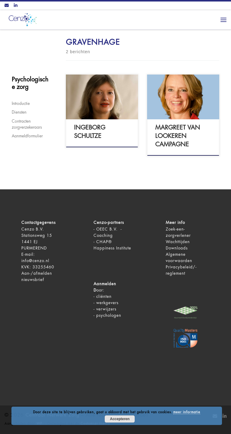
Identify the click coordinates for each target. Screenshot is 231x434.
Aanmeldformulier (27, 136)
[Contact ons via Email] (7, 5)
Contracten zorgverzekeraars (27, 124)
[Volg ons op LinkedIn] (15, 5)
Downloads (177, 248)
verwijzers (106, 309)
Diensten (19, 112)
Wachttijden (178, 242)
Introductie (21, 103)
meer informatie (186, 412)
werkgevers (107, 303)
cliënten (104, 296)
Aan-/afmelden (36, 273)
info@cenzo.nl (35, 261)
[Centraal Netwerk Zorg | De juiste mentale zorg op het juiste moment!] (21, 19)
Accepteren (120, 419)
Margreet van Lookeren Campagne (177, 136)
